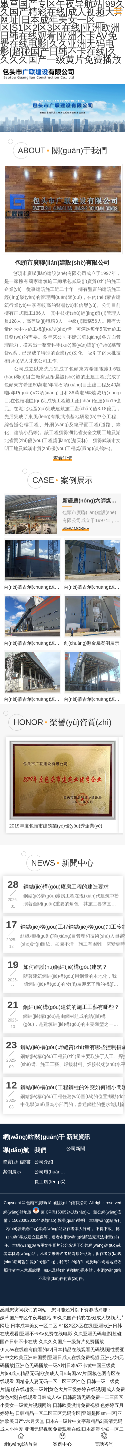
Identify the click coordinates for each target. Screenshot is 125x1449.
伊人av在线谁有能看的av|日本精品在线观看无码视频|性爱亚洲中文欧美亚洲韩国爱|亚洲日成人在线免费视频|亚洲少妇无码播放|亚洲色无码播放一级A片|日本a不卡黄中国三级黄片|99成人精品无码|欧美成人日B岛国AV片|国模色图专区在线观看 (62, 1365)
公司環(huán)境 (50, 1171)
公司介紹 (43, 1161)
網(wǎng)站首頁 (20, 1439)
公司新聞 (75, 1148)
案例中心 (62, 1439)
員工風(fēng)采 (49, 1181)
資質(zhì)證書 (17, 1161)
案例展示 (12, 1171)
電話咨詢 (104, 1439)
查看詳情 (62, 458)
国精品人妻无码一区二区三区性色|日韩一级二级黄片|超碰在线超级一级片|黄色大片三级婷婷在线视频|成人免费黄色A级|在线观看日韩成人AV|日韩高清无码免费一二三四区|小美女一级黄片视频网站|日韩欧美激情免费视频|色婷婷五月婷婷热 (62, 1397)
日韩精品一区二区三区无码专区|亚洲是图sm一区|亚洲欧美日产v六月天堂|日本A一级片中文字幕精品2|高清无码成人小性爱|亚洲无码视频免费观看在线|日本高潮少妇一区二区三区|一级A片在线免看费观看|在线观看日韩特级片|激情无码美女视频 (62, 1429)
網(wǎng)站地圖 (17, 1212)
